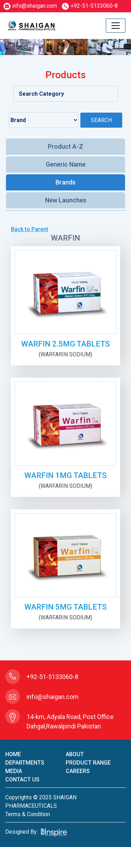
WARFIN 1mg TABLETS (65, 475)
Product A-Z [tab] (65, 146)
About (75, 754)
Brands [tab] (65, 182)
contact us (22, 779)
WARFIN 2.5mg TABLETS (65, 344)
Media (13, 771)
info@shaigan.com (30, 5)
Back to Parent (29, 229)
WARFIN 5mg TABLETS (65, 607)
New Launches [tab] (65, 200)
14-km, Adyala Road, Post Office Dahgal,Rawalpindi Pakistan (70, 721)
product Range (88, 762)
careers (78, 771)
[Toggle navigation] (115, 26)
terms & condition (27, 814)
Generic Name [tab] (66, 164)
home (13, 754)
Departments (24, 762)
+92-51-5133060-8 (90, 5)
